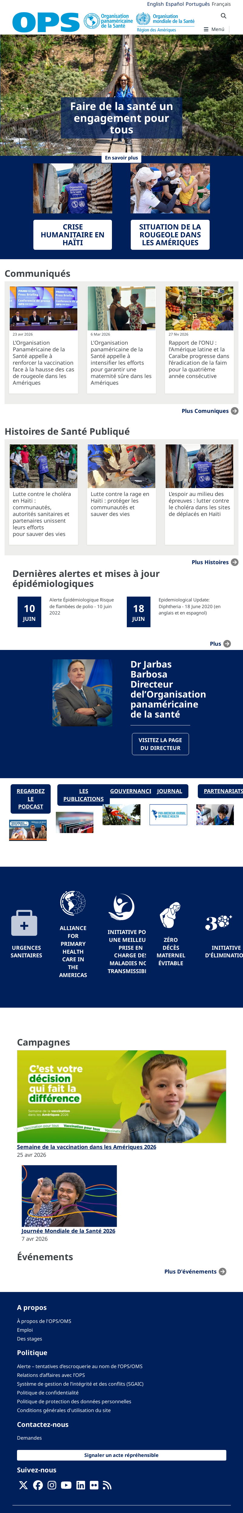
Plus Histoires (210, 562)
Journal (169, 791)
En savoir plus (121, 157)
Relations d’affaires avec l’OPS (51, 1375)
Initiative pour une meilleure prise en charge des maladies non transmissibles (131, 952)
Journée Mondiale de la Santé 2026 (68, 1231)
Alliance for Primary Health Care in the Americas (73, 952)
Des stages (29, 1339)
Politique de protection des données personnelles (74, 1401)
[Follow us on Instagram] (52, 1487)
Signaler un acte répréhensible (121, 1455)
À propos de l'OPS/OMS (44, 1321)
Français (221, 4)
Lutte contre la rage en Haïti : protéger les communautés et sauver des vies (120, 503)
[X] (23, 1487)
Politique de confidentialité (48, 1393)
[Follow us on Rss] (107, 1487)
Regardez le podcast (31, 798)
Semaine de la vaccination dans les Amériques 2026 (86, 1147)
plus (215, 643)
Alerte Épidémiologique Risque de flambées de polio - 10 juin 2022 (81, 606)
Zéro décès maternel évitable (171, 951)
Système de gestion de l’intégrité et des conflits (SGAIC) (80, 1384)
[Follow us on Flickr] (94, 1487)
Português (198, 4)
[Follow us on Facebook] (38, 1487)
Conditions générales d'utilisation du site (64, 1410)
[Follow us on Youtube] (66, 1487)
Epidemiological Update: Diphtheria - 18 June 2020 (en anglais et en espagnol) (190, 606)
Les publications (83, 794)
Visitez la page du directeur (160, 743)
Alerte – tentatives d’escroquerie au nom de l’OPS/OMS (80, 1366)
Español (175, 4)
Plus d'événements (190, 1271)
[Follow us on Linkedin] (80, 1487)
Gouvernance (131, 791)
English (155, 4)
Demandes (29, 1438)
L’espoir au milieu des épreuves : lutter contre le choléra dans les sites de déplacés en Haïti (199, 503)
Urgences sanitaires (26, 951)
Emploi (25, 1330)
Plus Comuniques (205, 410)
